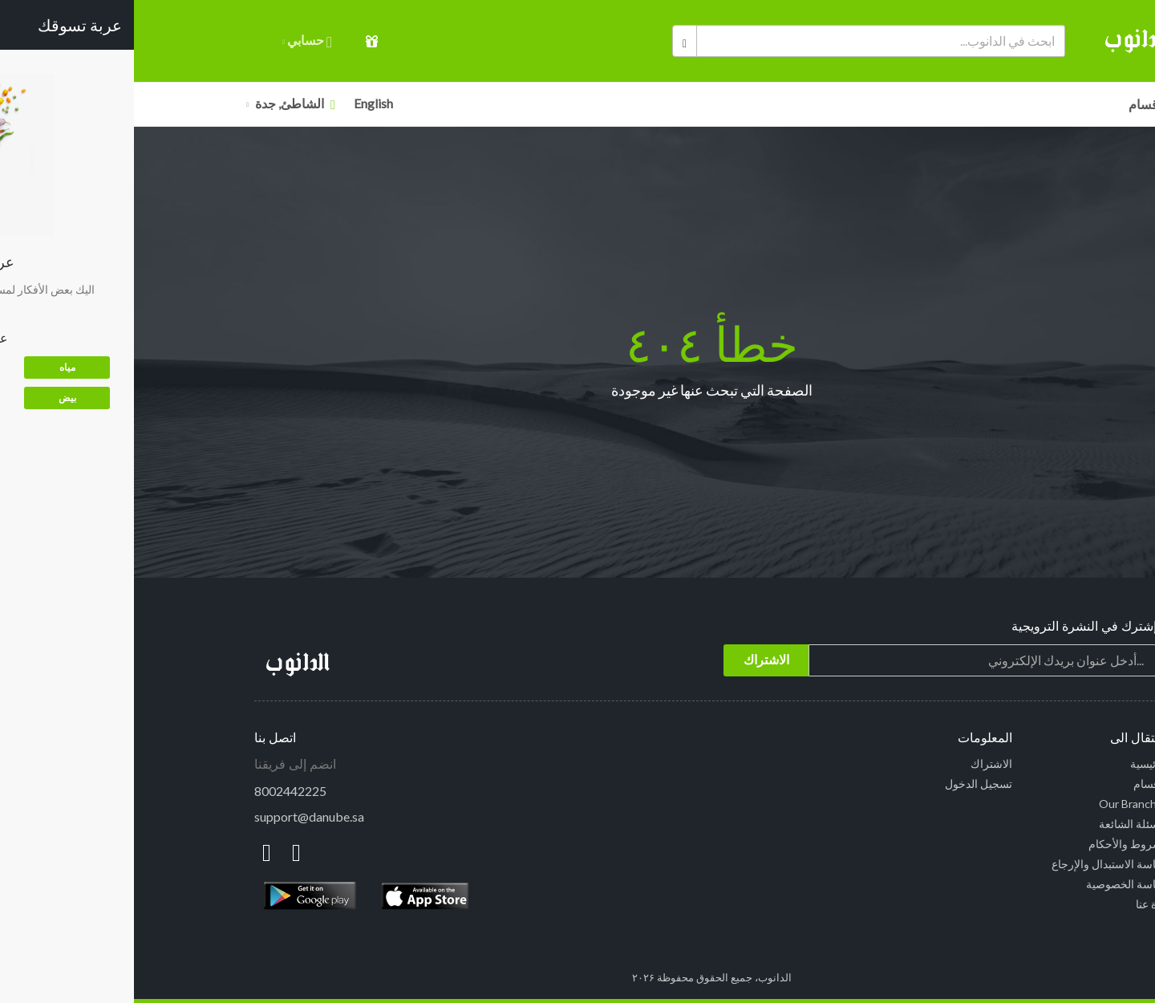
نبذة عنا (1018, 904)
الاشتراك (857, 763)
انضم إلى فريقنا (161, 764)
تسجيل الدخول (844, 783)
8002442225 (156, 790)
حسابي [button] (173, 41)
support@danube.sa (175, 816)
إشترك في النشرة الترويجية (950, 626)
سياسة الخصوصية (993, 884)
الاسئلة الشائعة (1000, 823)
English (239, 103)
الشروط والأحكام (994, 844)
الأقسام (1015, 104)
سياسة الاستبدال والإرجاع (976, 864)
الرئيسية (1015, 763)
